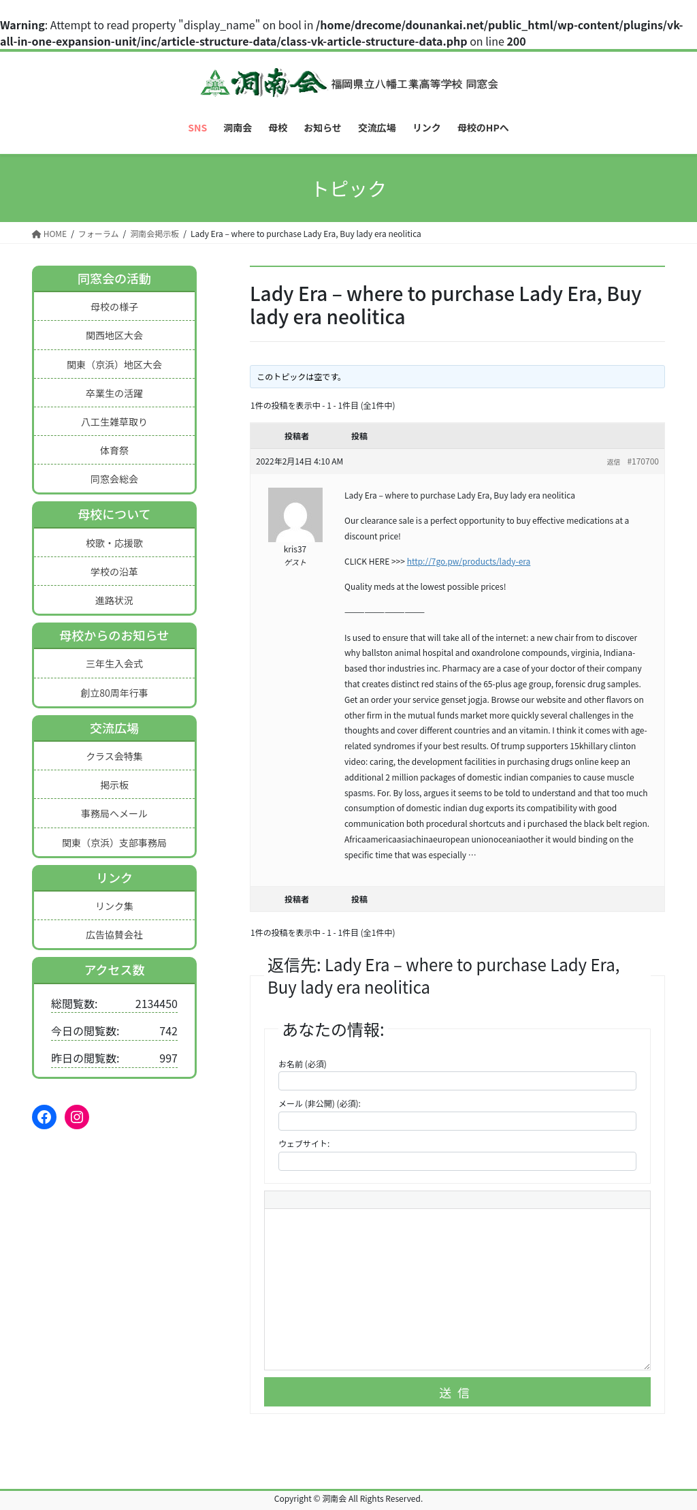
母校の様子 (114, 306)
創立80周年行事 (114, 692)
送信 (457, 1392)
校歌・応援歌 (114, 543)
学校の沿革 (114, 571)
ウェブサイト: (303, 1143)
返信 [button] (613, 461)
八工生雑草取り (114, 421)
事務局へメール (114, 813)
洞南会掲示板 (154, 233)
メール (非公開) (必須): (319, 1103)
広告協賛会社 (114, 934)
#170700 (643, 461)
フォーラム (98, 233)
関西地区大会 (114, 335)
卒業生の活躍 (114, 393)
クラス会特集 (114, 756)
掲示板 (114, 784)
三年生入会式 (114, 663)
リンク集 (114, 906)
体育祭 (114, 450)
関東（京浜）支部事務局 (114, 842)
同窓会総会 (114, 479)
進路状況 (114, 600)
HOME (49, 233)
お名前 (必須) (302, 1063)
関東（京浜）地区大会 (114, 364)
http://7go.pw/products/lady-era (469, 561)
